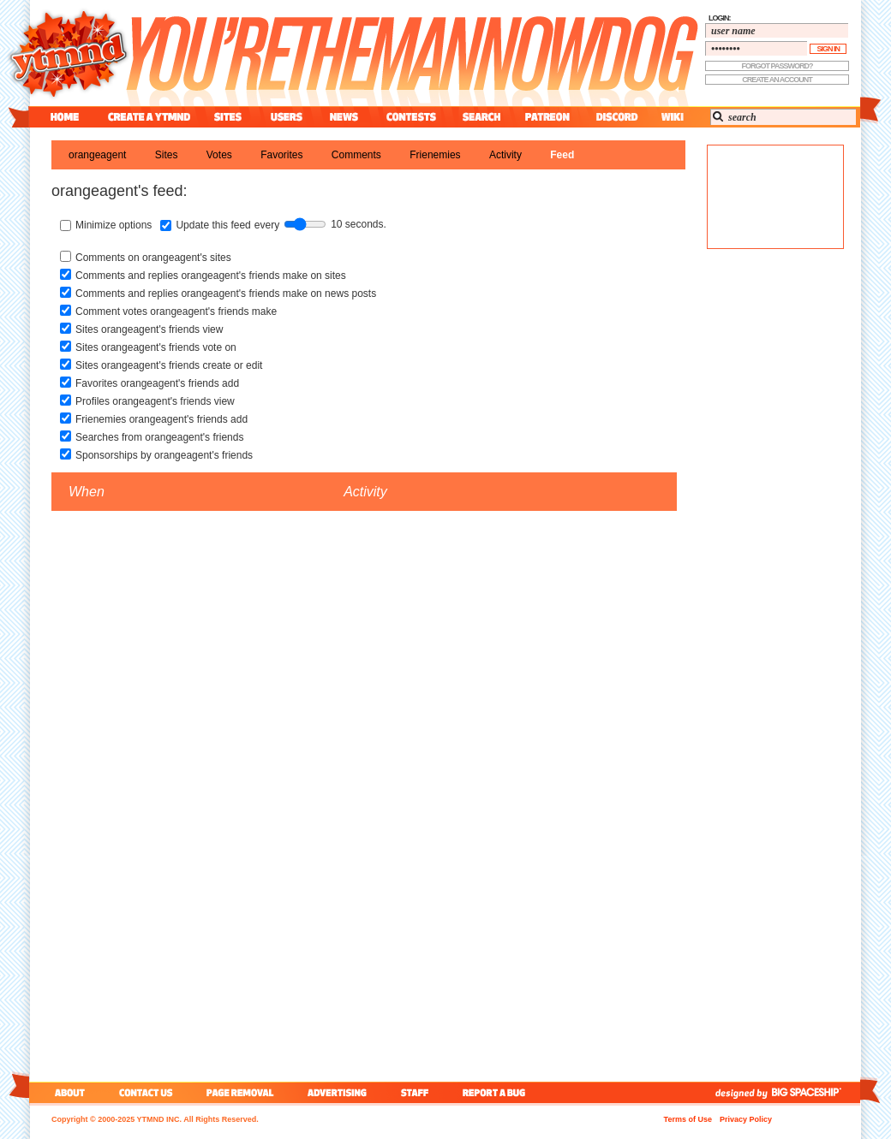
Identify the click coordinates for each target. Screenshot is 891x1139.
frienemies (435, 155)
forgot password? (777, 66)
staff (416, 1092)
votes (219, 155)
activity (505, 155)
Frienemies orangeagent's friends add (161, 419)
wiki (672, 117)
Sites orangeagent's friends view (149, 329)
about (67, 1092)
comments (356, 155)
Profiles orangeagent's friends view (155, 401)
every (266, 225)
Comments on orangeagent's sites (153, 258)
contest (411, 117)
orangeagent (97, 155)
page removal (239, 1092)
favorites (281, 155)
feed (562, 155)
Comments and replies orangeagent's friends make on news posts (225, 294)
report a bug (498, 1092)
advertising (337, 1092)
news (344, 117)
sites (227, 117)
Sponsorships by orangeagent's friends (164, 455)
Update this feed (213, 225)
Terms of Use (688, 1119)
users (286, 117)
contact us (146, 1092)
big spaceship (814, 1092)
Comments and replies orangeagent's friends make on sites (210, 276)
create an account (777, 79)
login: (720, 18)
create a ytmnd (149, 117)
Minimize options (113, 225)
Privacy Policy (746, 1119)
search (481, 117)
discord (615, 117)
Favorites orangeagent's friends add (157, 383)
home (64, 117)
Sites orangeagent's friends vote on (155, 347)
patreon (547, 117)
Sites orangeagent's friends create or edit (168, 365)
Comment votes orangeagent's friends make (176, 311)
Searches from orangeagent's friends (159, 437)
